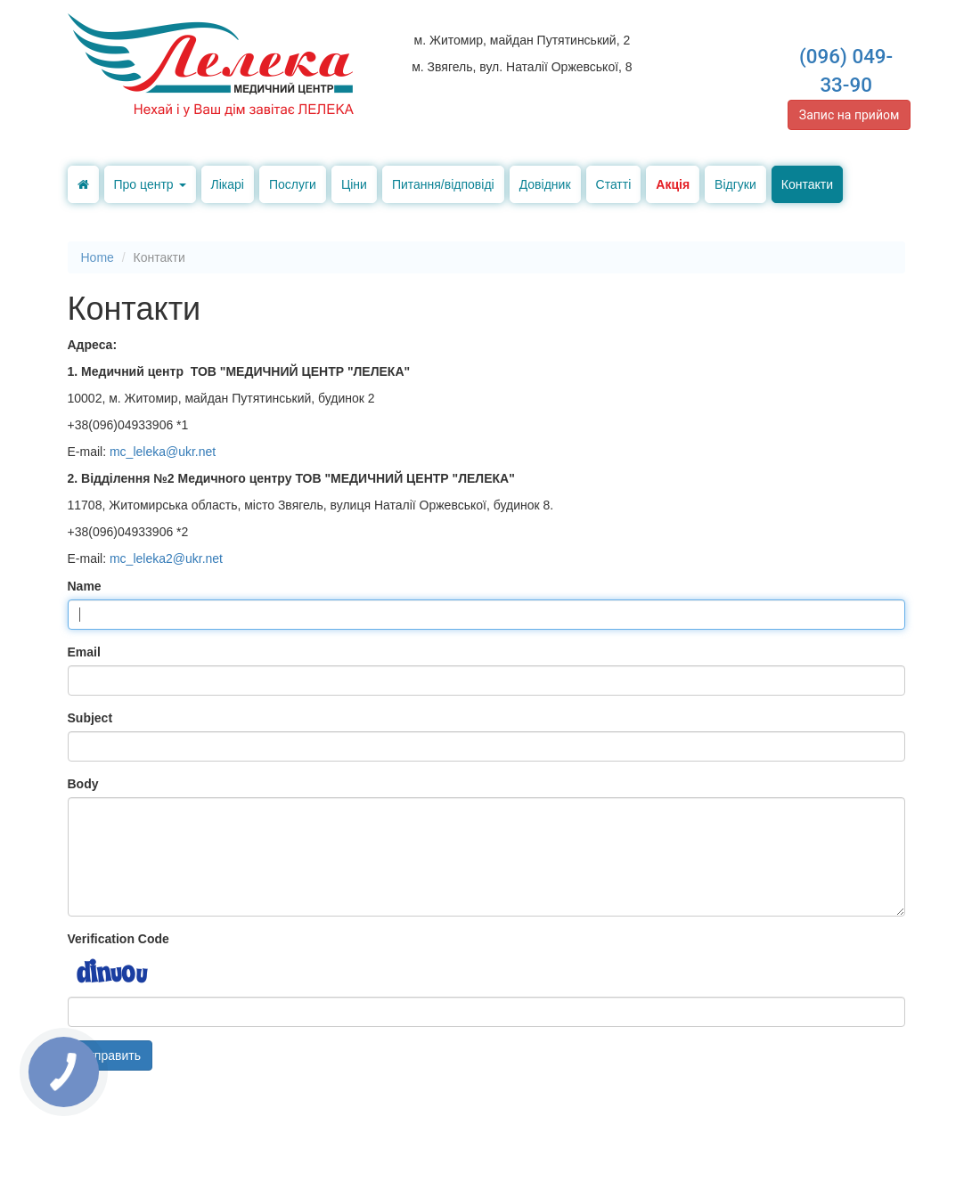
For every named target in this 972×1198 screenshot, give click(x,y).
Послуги (292, 184)
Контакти (807, 184)
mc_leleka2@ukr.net (166, 558)
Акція (673, 184)
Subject (90, 718)
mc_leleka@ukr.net (163, 451)
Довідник (545, 184)
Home (97, 257)
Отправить (110, 1055)
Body (83, 784)
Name (85, 586)
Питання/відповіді (443, 184)
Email (84, 652)
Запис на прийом (849, 115)
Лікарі (227, 184)
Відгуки (735, 184)
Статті (614, 184)
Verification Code (118, 939)
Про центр (150, 184)
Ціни (354, 184)
